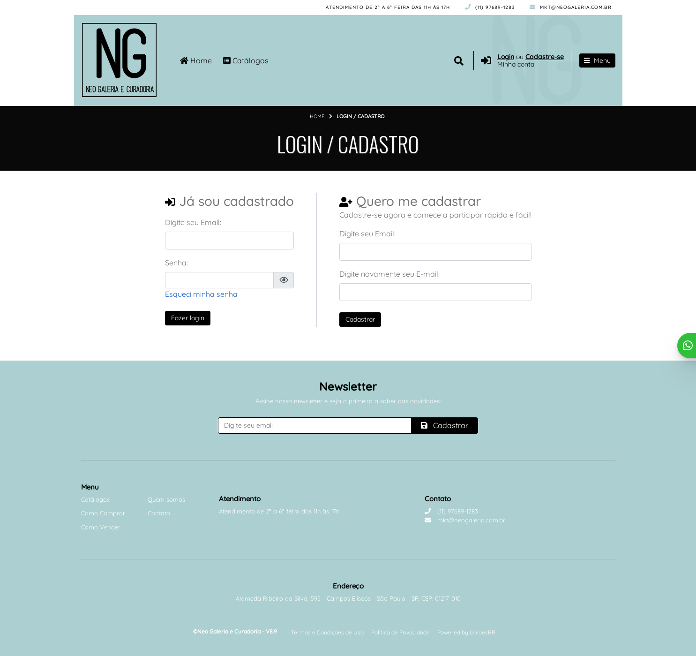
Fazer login (187, 318)
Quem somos (166, 499)
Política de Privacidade (400, 632)
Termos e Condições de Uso (327, 632)
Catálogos (246, 60)
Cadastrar (360, 319)
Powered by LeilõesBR (466, 632)
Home (196, 60)
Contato (159, 513)
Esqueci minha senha (201, 294)
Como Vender (100, 527)
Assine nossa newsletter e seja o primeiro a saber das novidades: (348, 401)
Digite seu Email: (193, 222)
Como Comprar (103, 513)
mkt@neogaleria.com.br (571, 7)
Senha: (176, 262)
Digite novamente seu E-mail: (389, 274)
